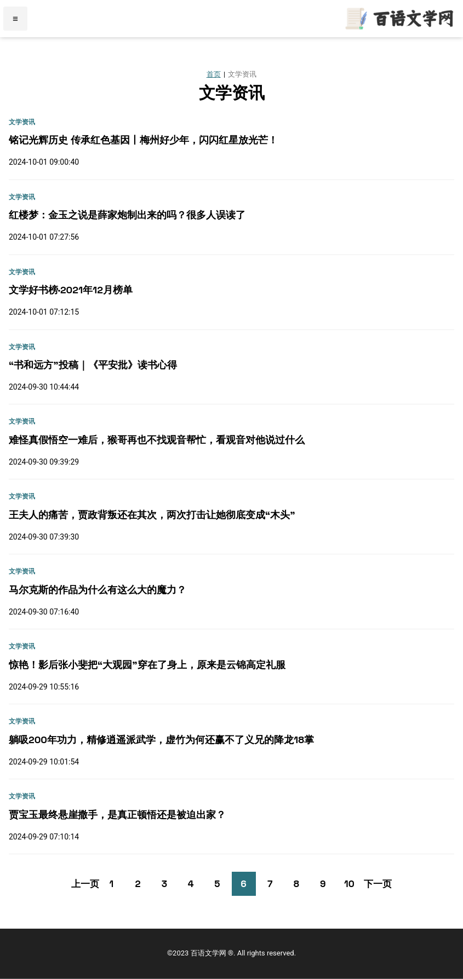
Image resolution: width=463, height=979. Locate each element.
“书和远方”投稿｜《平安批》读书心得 (93, 364)
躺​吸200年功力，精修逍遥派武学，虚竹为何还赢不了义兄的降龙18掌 (161, 739)
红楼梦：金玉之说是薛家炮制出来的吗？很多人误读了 (127, 214)
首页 (214, 74)
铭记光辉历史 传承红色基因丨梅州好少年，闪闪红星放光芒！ (143, 140)
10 (349, 884)
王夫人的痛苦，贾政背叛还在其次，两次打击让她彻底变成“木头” (152, 514)
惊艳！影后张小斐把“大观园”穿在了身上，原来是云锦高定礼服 (147, 664)
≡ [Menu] (15, 18)
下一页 (378, 884)
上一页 (85, 884)
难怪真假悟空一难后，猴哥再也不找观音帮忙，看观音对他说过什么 (157, 439)
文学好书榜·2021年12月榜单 (71, 289)
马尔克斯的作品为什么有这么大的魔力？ (97, 589)
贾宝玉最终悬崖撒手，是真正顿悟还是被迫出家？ (117, 814)
